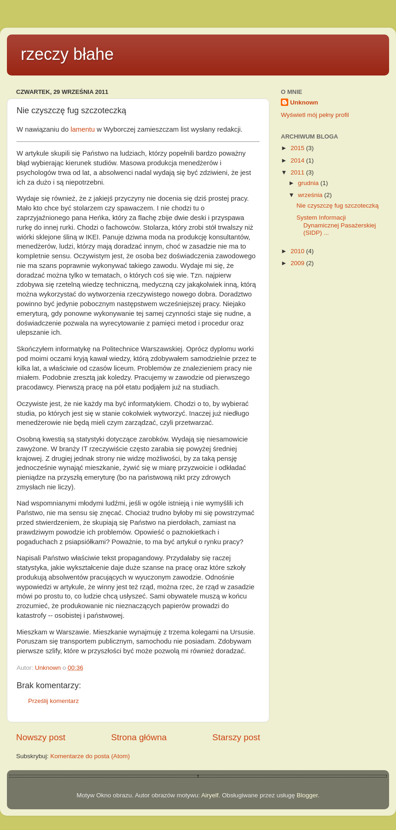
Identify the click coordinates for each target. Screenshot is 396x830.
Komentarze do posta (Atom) (90, 756)
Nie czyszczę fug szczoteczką (338, 205)
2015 (298, 148)
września (311, 195)
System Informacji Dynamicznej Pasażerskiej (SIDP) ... (336, 225)
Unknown (304, 102)
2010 (298, 251)
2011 (298, 172)
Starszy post (236, 737)
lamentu (82, 129)
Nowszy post (40, 737)
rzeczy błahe (67, 54)
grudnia (309, 183)
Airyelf (210, 795)
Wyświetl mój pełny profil (315, 114)
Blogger (307, 795)
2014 (298, 160)
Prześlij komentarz (53, 700)
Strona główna (139, 737)
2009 (298, 263)
